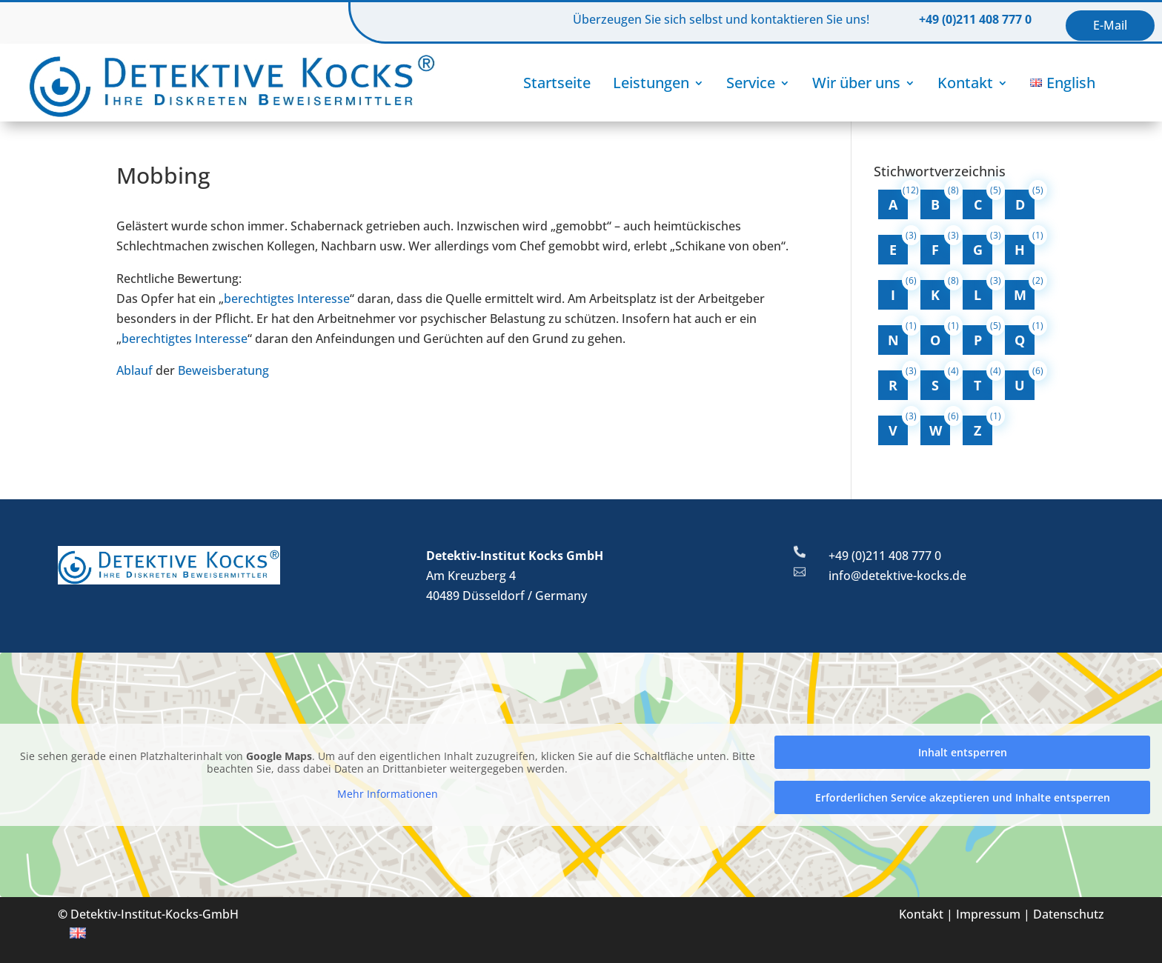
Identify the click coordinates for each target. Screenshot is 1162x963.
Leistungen (651, 83)
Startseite (557, 83)
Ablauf (134, 370)
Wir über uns (856, 83)
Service (750, 83)
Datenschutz (1068, 914)
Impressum (988, 914)
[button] (32, 930)
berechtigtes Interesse (287, 298)
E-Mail (1110, 25)
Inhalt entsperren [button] (962, 752)
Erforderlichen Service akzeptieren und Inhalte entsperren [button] (962, 797)
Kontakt (965, 83)
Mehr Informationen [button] (387, 794)
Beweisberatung (223, 370)
